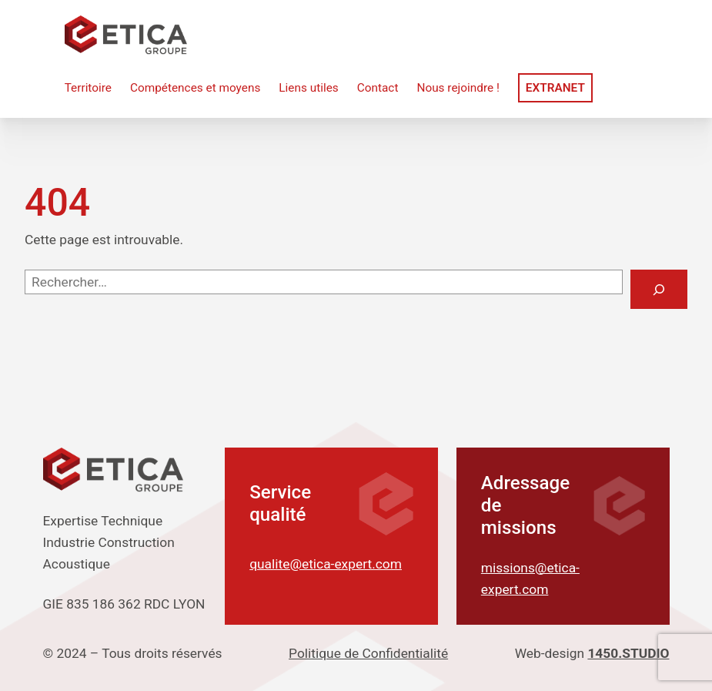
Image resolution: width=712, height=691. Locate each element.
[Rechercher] (658, 289)
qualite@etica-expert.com (325, 564)
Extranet (555, 88)
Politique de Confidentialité (368, 653)
